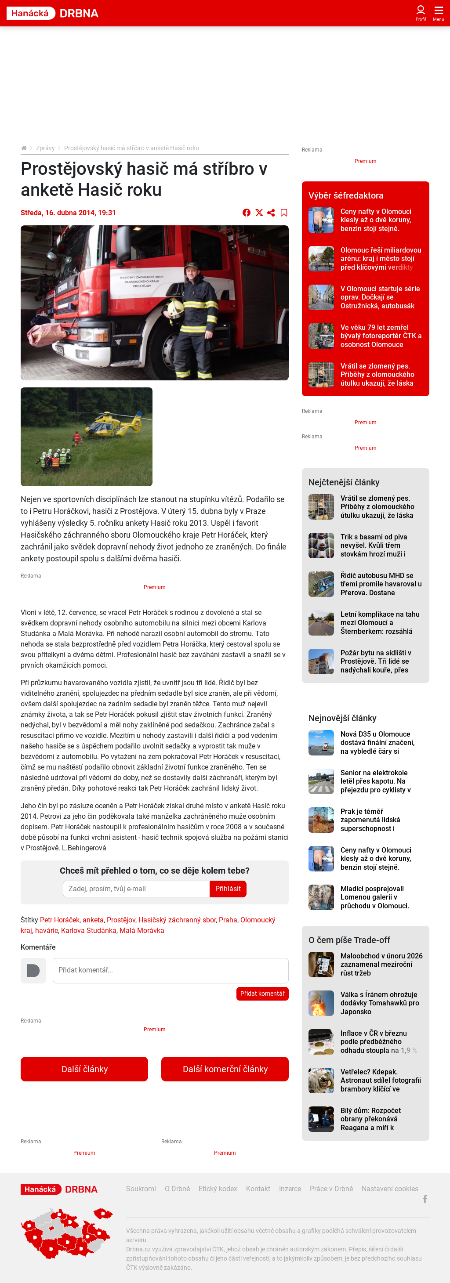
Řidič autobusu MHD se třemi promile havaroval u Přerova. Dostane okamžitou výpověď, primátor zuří (381, 592)
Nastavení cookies (390, 1189)
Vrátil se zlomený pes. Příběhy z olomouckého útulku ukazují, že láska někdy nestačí (377, 379)
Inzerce (290, 1189)
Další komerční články (225, 1069)
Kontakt (258, 1189)
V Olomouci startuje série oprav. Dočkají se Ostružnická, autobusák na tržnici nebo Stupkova (380, 301)
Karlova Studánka (88, 930)
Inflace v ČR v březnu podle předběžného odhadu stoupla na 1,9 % (379, 1042)
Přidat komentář (262, 993)
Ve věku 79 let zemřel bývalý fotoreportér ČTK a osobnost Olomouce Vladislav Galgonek (381, 340)
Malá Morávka (142, 930)
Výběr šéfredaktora (346, 195)
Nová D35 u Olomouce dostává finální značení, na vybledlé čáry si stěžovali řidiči (378, 747)
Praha (228, 920)
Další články (85, 1069)
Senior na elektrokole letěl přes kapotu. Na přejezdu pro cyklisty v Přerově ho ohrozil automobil (376, 790)
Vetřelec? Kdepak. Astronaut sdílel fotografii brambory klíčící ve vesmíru (381, 1085)
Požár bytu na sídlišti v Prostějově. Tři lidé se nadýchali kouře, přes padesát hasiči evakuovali (381, 666)
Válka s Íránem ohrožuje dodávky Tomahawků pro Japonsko (380, 1003)
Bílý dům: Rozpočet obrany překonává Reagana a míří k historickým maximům (375, 1123)
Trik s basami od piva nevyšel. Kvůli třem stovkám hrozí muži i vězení (374, 550)
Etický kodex (218, 1189)
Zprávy (45, 148)
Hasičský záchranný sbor (177, 920)
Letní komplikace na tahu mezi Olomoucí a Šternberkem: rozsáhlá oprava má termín (380, 627)
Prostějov (121, 920)
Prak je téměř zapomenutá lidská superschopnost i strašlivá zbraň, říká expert (372, 828)
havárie (46, 930)
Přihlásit (228, 889)
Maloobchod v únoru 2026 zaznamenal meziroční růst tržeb (382, 964)
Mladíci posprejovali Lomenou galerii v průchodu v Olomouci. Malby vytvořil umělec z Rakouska (378, 906)
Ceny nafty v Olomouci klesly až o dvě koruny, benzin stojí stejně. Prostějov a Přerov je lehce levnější (376, 228)
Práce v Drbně (331, 1189)
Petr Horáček (60, 920)
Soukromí (141, 1189)
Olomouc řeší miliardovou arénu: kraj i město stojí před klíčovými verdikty (381, 258)
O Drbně (177, 1189)
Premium (155, 587)
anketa (93, 920)
